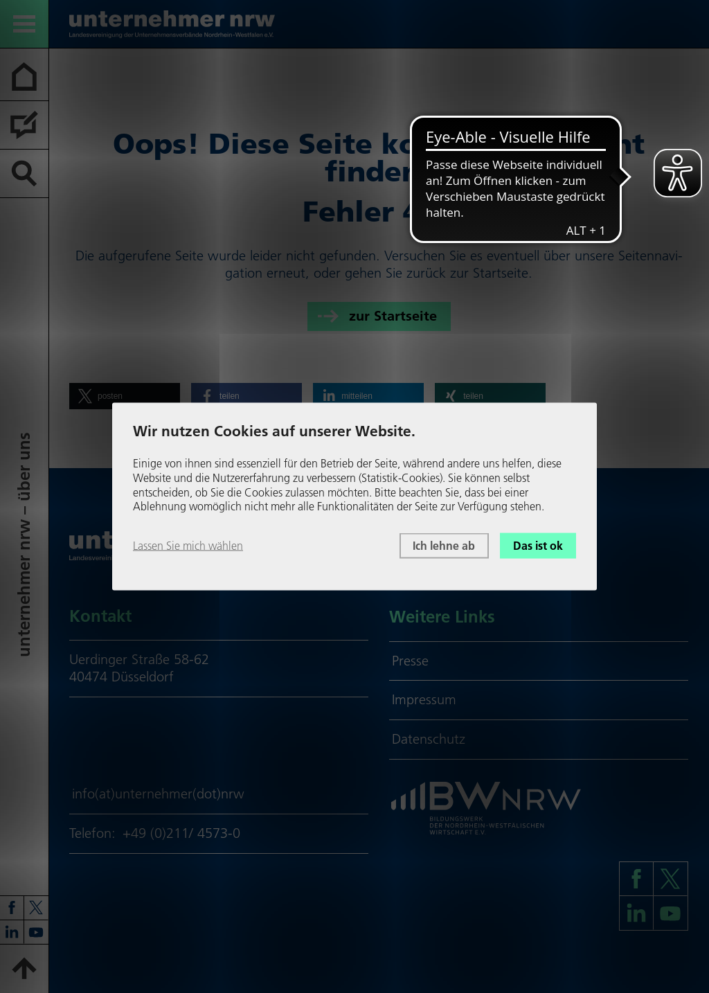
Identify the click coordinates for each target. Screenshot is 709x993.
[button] (124, 396)
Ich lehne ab (444, 546)
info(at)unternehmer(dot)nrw (158, 793)
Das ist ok (538, 546)
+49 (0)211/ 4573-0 (181, 833)
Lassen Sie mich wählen (188, 546)
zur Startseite (393, 315)
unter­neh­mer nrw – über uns (24, 544)
